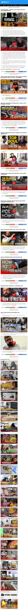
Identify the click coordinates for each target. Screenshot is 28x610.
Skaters (4, 5)
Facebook (21, 71)
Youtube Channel (5, 193)
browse (8, 591)
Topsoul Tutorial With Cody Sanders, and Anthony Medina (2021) (14, 133)
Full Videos (15, 5)
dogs (17, 73)
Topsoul (18, 69)
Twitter (25, 71)
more (8, 359)
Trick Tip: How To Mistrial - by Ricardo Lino (12, 285)
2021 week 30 (21, 73)
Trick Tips (6, 73)
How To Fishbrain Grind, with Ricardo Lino (11, 257)
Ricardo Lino (12, 226)
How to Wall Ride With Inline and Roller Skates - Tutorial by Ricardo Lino (13, 201)
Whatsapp (8, 71)
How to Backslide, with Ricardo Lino (10, 312)
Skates (8, 5)
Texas (15, 73)
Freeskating (22, 99)
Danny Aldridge (4, 94)
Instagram (12, 71)
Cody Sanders (22, 67)
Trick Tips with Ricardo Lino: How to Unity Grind (13, 229)
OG (25, 99)
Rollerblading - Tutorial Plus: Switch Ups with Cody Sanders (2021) (13, 10)
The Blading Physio (22, 192)
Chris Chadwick (12, 129)
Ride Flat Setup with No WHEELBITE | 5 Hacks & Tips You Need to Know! (13, 104)
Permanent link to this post (14, 74)
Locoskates (13, 99)
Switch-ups (15, 69)
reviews (6, 150)
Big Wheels (18, 99)
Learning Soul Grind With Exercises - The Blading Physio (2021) (13, 174)
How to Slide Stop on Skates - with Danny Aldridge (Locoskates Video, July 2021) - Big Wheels (14, 77)
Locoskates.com (8, 95)
